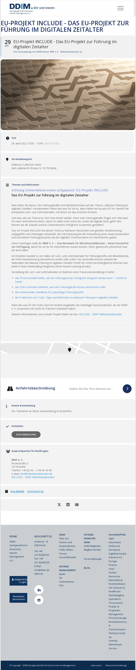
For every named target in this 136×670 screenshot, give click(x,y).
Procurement (116, 602)
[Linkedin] (39, 590)
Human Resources (114, 574)
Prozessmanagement (117, 617)
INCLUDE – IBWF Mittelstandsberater (33, 477)
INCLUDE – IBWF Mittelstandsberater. (101, 314)
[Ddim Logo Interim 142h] (32, 8)
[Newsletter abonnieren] (19, 598)
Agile (111, 538)
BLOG (87, 567)
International (116, 580)
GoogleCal (35, 492)
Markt (62, 574)
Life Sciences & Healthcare (117, 589)
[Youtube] (39, 600)
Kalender (17, 492)
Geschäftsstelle (67, 557)
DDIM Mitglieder (92, 546)
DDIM (62, 534)
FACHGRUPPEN (117, 534)
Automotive (115, 542)
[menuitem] (120, 8)
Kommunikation (117, 583)
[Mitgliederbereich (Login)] (23, 581)
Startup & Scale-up (117, 634)
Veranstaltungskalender (93, 558)
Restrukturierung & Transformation (117, 625)
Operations (115, 599)
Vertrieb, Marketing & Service (115, 644)
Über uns (64, 538)
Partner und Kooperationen (67, 544)
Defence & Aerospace (114, 547)
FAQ (61, 585)
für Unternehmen (66, 579)
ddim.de (38, 573)
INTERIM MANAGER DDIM (89, 538)
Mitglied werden (92, 549)
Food (111, 568)
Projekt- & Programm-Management (116, 610)
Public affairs (66, 549)
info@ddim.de (41, 570)
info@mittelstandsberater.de (36, 473)
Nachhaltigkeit (116, 595)
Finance (113, 564)
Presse (63, 553)
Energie (113, 561)
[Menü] (120, 8)
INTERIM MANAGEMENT (67, 568)
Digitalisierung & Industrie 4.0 (117, 555)
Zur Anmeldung (26, 434)
